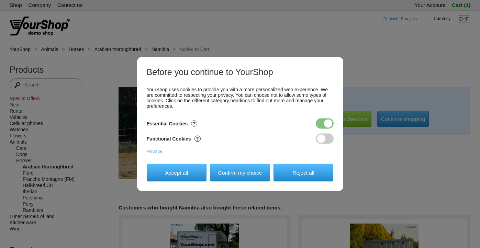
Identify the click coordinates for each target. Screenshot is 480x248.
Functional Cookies (174, 139)
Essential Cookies (172, 123)
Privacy (155, 151)
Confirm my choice (240, 172)
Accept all (176, 172)
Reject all (303, 172)
